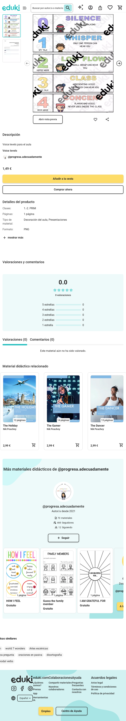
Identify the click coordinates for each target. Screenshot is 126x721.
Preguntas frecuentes (78, 684)
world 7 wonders (15, 648)
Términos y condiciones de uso (104, 688)
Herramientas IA (40, 699)
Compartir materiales (60, 682)
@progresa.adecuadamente (25, 156)
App (35, 693)
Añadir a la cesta (63, 178)
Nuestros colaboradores (56, 688)
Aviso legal (97, 682)
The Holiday (10, 425)
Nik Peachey (9, 429)
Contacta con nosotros (79, 690)
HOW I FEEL (13, 601)
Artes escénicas (38, 648)
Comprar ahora (63, 189)
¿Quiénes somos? (38, 684)
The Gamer (53, 425)
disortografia (54, 654)
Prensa (37, 689)
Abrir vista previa (48, 119)
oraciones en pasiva (30, 654)
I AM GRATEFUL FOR (92, 601)
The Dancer (98, 425)
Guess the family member (53, 602)
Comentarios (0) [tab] (42, 339)
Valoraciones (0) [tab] (15, 339)
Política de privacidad (102, 693)
